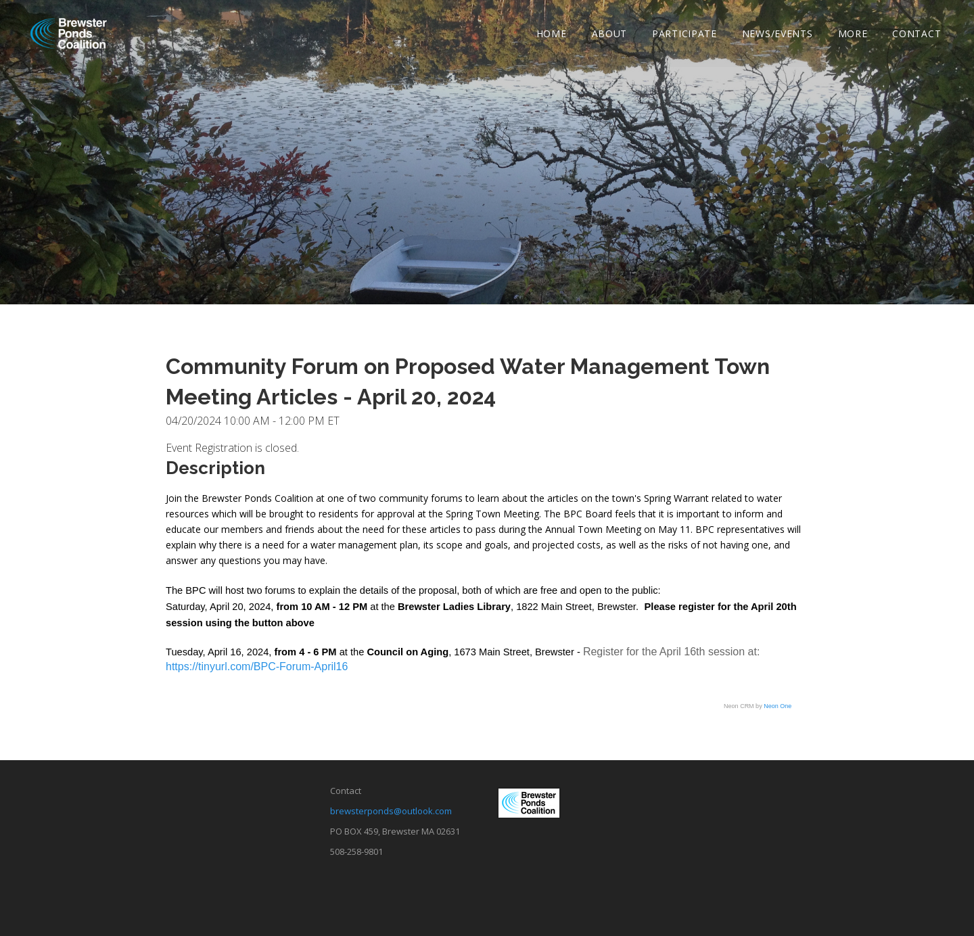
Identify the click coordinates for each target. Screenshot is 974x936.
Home (551, 34)
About (609, 34)
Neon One (777, 706)
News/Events (777, 34)
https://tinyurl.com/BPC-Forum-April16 (257, 666)
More (852, 34)
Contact (916, 34)
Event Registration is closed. (232, 447)
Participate (684, 34)
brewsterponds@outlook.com (391, 811)
